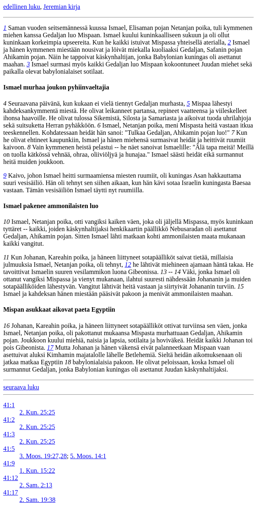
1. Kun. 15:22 (37, 470)
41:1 (9, 405)
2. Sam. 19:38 (37, 499)
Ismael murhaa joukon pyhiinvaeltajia (56, 87)
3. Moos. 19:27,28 (43, 456)
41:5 (9, 448)
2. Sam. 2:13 (35, 485)
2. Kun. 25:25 (37, 412)
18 (68, 362)
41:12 (10, 477)
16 (6, 325)
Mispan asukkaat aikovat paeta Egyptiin (59, 309)
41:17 (10, 492)
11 (6, 257)
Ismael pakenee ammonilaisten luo (50, 205)
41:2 (9, 419)
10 (6, 221)
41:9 (9, 463)
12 (128, 264)
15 (240, 286)
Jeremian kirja (61, 6)
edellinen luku (21, 6)
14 (177, 271)
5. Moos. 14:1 (88, 456)
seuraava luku (21, 387)
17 (50, 347)
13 (163, 271)
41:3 (9, 434)
